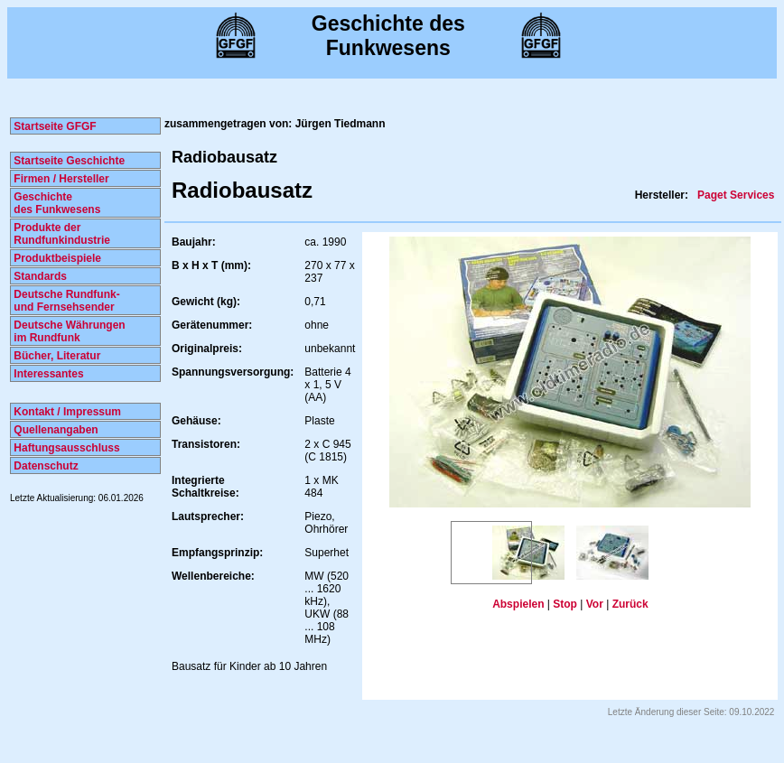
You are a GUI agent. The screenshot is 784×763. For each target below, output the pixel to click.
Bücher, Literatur (55, 355)
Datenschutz (45, 466)
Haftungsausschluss (65, 448)
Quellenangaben (54, 429)
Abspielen (518, 604)
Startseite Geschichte (68, 160)
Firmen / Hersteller (60, 178)
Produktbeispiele (56, 258)
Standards (39, 276)
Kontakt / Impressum (66, 411)
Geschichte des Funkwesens (55, 203)
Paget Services (735, 195)
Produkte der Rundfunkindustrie (60, 234)
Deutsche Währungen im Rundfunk (68, 331)
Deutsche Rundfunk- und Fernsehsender (65, 300)
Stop (565, 604)
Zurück (630, 604)
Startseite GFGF (54, 126)
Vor (594, 604)
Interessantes (47, 374)
